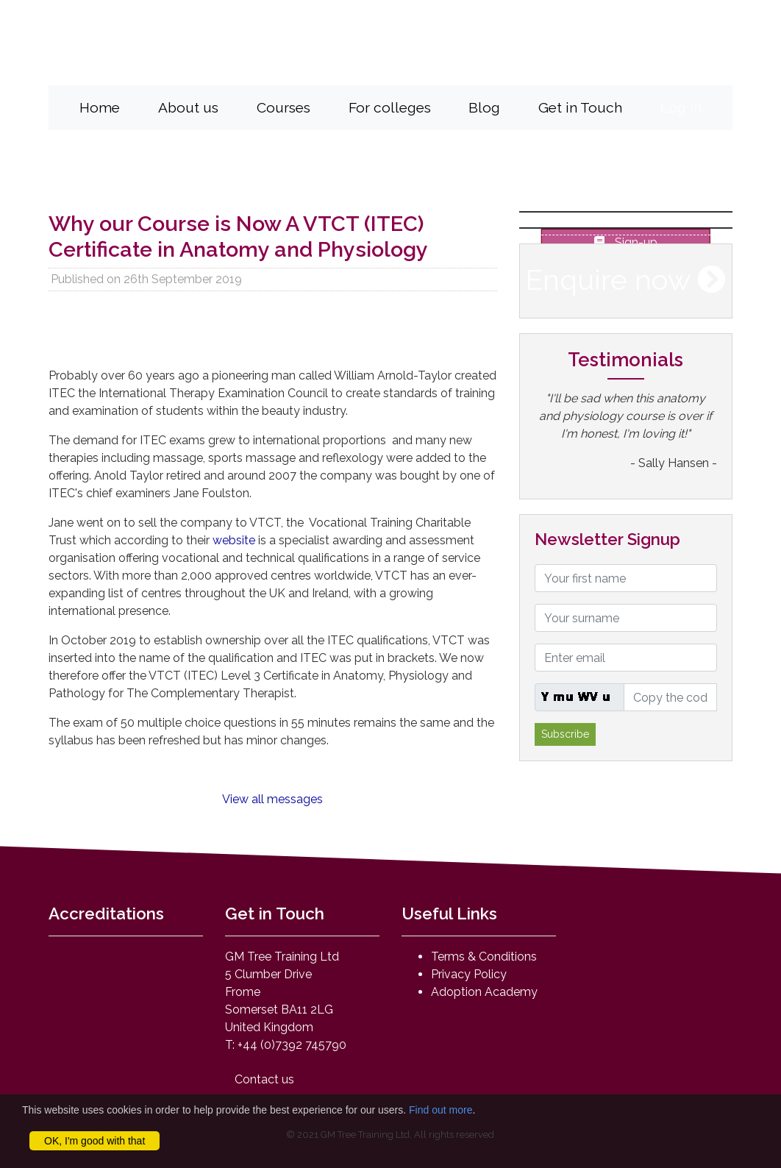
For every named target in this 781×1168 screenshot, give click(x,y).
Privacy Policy (469, 974)
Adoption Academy (484, 992)
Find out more (440, 1110)
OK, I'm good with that (94, 1141)
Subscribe (565, 734)
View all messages (272, 798)
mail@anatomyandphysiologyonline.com (540, 61)
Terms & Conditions (484, 957)
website (234, 539)
